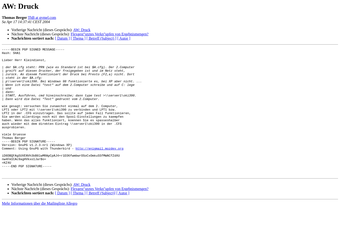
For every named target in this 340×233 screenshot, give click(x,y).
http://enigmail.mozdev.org (99, 169)
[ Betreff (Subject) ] (101, 38)
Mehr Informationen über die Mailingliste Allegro (39, 229)
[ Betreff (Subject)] (100, 218)
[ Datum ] (62, 38)
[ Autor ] (123, 38)
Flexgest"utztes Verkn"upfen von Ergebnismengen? (109, 34)
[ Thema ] (78, 38)
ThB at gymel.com (42, 18)
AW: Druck (81, 30)
